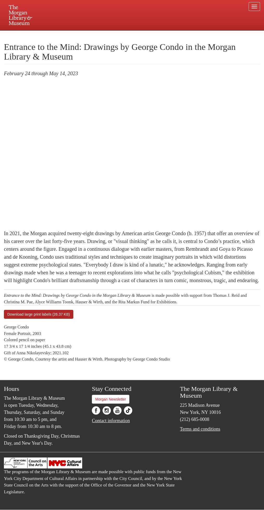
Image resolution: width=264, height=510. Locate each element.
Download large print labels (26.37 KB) (38, 314)
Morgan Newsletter (110, 399)
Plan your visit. (70, 35)
